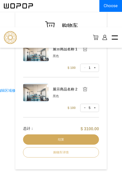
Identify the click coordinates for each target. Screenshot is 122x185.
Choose (111, 5)
